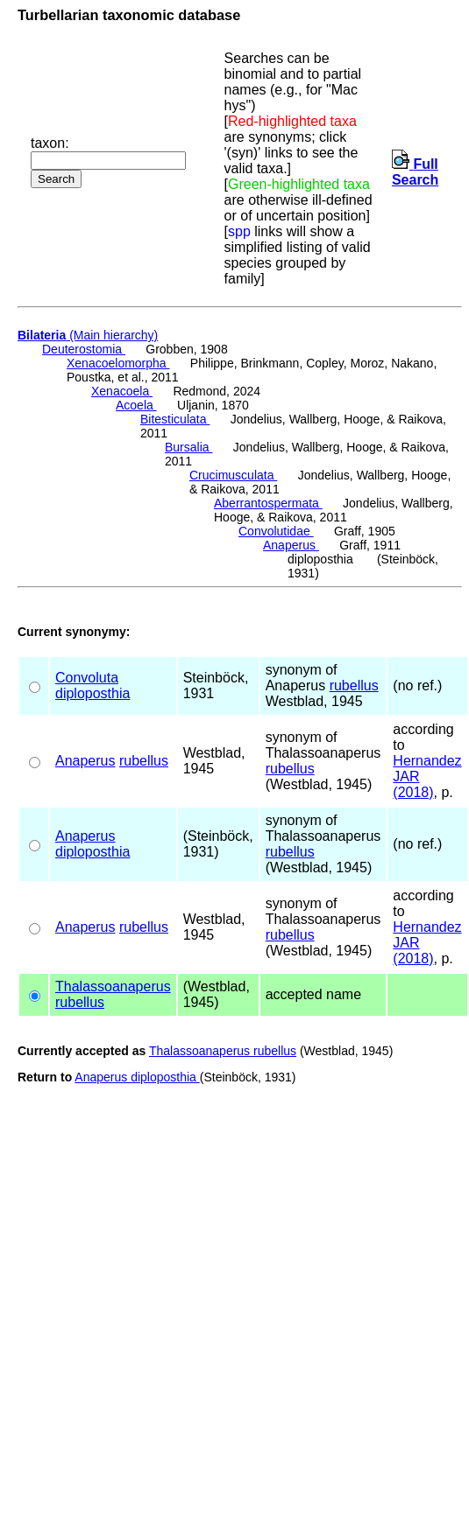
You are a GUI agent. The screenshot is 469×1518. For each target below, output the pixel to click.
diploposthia (92, 693)
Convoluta (86, 677)
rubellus (354, 685)
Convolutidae (276, 531)
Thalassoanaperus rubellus (222, 1051)
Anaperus (291, 545)
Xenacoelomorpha (118, 363)
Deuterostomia (83, 349)
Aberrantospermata (268, 503)
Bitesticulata (175, 419)
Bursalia (188, 447)
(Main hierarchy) (88, 335)
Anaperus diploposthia (137, 1077)
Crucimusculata (233, 475)
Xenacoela (122, 391)
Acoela (136, 405)
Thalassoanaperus (113, 986)
